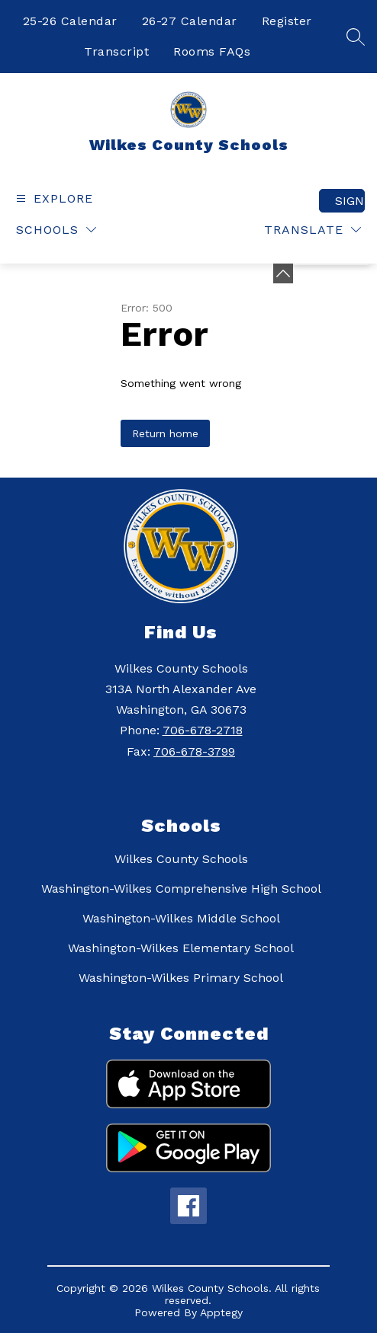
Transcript (116, 51)
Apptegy (221, 1312)
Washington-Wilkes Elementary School (181, 948)
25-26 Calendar (70, 21)
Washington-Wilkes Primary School (181, 977)
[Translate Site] (312, 229)
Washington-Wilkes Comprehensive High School (181, 888)
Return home (165, 433)
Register (287, 21)
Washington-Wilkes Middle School (181, 918)
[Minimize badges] (283, 273)
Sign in (350, 200)
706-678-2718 (203, 730)
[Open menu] (52, 198)
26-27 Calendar (189, 21)
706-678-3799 (194, 751)
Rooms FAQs (211, 51)
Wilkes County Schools (181, 859)
